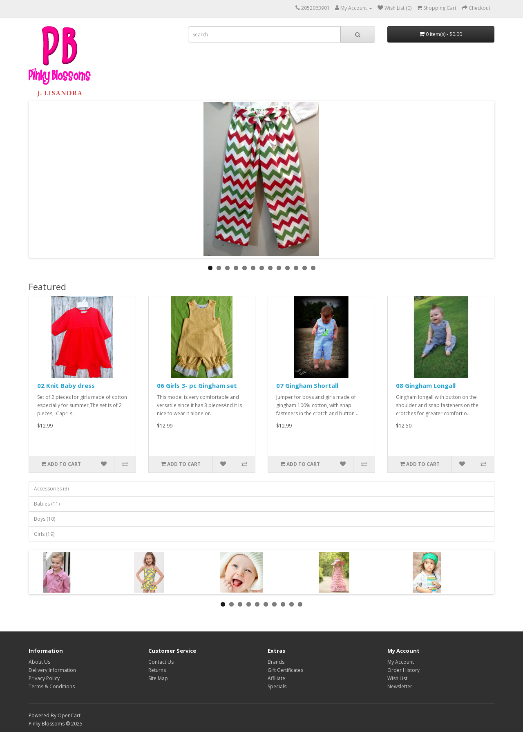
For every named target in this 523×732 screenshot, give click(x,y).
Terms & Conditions (52, 686)
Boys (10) (44, 518)
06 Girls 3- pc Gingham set (197, 385)
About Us (39, 661)
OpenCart (69, 715)
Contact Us (161, 661)
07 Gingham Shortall (307, 385)
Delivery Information (52, 670)
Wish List (397, 678)
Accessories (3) (51, 488)
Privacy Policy (44, 678)
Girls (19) (44, 534)
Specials (277, 686)
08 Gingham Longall (426, 385)
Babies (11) (47, 503)
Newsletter (399, 686)
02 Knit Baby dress (66, 385)
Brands (276, 661)
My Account (400, 661)
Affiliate (276, 678)
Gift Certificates (285, 670)
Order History (403, 670)
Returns (157, 670)
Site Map (158, 678)
